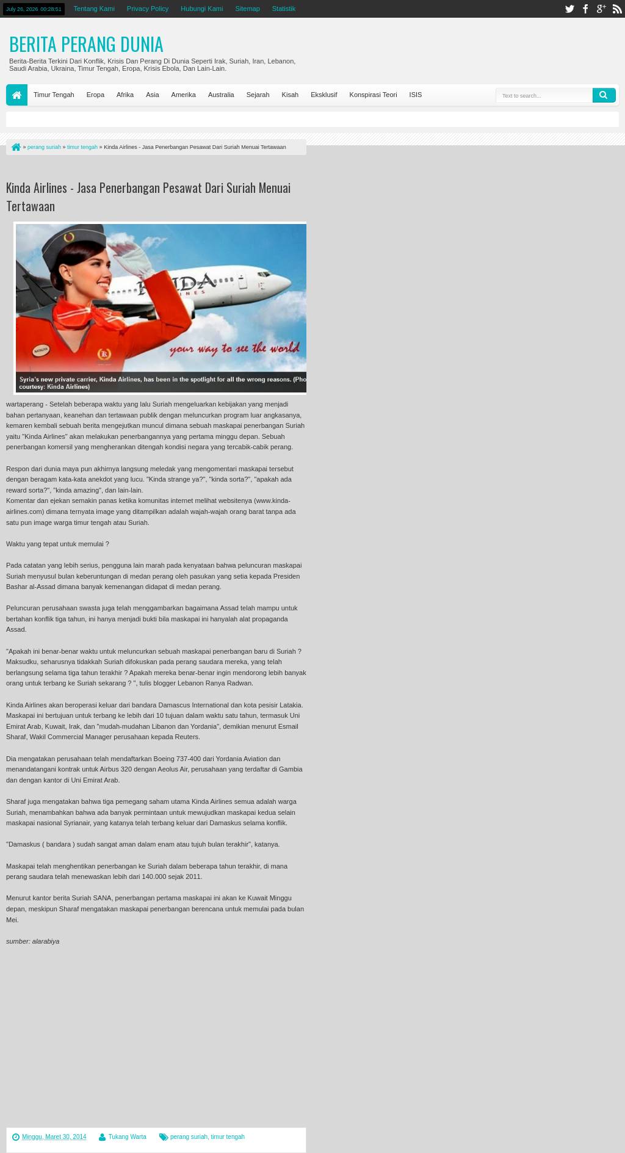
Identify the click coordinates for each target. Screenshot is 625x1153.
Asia (152, 94)
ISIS (416, 94)
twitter (569, 9)
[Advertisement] (149, 170)
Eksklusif (324, 94)
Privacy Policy (147, 8)
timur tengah (228, 1136)
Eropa (95, 94)
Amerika (184, 94)
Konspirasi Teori (373, 94)
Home (16, 95)
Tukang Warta (127, 1136)
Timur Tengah (54, 94)
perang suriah (189, 1136)
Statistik (284, 8)
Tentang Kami (94, 8)
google (601, 9)
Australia (221, 94)
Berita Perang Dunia (86, 43)
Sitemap (247, 8)
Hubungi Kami (202, 8)
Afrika (125, 94)
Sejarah (258, 94)
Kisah (290, 94)
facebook (585, 9)
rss (617, 9)
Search (604, 95)
